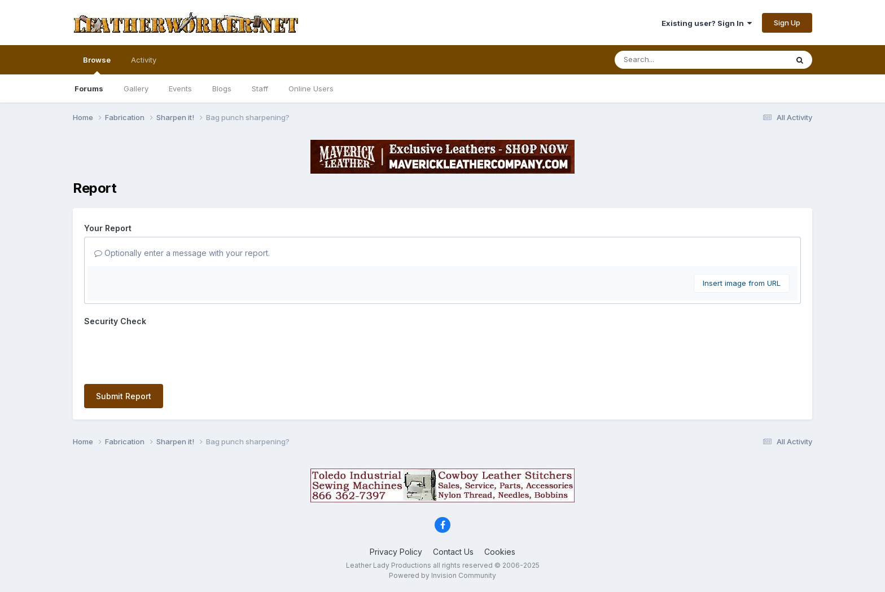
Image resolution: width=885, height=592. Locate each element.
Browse (97, 64)
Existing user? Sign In (706, 23)
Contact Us (453, 551)
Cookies (499, 551)
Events (180, 88)
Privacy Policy (396, 551)
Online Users (311, 88)
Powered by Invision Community (442, 575)
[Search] (670, 60)
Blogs (221, 88)
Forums (89, 88)
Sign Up (787, 22)
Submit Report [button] (123, 396)
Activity (143, 59)
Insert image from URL (742, 283)
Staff (260, 88)
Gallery (136, 88)
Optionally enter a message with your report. (182, 253)
